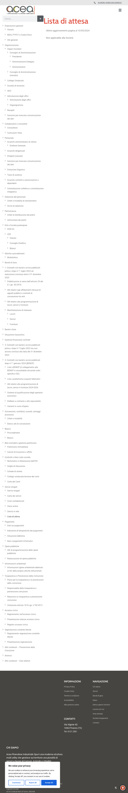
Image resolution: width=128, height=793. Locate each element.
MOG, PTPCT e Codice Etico (19, 35)
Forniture (14, 324)
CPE (9, 234)
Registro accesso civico (17, 624)
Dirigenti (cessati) (15, 156)
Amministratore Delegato (23, 62)
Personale (9, 138)
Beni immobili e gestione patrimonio (20, 443)
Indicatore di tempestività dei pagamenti (25, 531)
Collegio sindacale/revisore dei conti (23, 476)
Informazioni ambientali (15, 564)
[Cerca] (40, 19)
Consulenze (12, 128)
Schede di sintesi (14, 471)
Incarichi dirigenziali (16, 151)
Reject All (33, 783)
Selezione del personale (15, 197)
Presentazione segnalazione (19, 642)
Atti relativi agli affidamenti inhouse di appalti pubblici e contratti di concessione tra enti (24, 293)
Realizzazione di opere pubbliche (21, 558)
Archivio (8, 655)
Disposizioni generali (14, 26)
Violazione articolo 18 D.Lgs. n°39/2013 (24, 605)
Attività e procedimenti (14, 253)
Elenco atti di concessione (18, 424)
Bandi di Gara (11, 262)
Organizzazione (11, 45)
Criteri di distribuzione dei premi (21, 215)
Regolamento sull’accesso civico (21, 614)
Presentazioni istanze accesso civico (23, 619)
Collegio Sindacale (15, 80)
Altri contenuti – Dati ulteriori (17, 661)
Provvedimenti (13, 433)
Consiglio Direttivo (18, 243)
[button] (120, 10)
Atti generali (12, 40)
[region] (32, 775)
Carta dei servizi (14, 496)
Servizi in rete (13, 511)
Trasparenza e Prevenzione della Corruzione (24, 576)
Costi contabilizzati (15, 501)
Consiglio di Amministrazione (23, 53)
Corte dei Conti (13, 481)
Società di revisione (15, 86)
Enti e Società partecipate (16, 225)
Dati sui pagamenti (15, 525)
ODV (9, 91)
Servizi (13, 319)
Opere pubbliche (12, 546)
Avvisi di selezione (15, 206)
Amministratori (18, 67)
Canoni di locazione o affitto (19, 452)
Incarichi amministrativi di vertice (21, 142)
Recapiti (10, 110)
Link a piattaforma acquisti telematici (23, 379)
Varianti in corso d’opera (17, 406)
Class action (12, 506)
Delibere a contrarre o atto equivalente (24, 401)
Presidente (17, 56)
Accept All (49, 783)
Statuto (10, 29)
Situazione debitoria (16, 536)
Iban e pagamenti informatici (20, 541)
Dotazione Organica (16, 169)
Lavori (12, 314)
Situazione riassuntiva (14, 335)
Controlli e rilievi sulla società (17, 457)
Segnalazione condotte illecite (18, 630)
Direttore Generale (18, 145)
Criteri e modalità (14, 418)
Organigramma (16, 105)
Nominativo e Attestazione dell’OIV (22, 461)
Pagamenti (9, 522)
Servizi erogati (11, 487)
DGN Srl (10, 229)
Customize (16, 783)
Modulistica (12, 257)
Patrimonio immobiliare (17, 447)
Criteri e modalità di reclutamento (21, 201)
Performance (10, 211)
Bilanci (13, 248)
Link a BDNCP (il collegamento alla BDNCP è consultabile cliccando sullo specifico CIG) (23, 370)
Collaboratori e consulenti (16, 124)
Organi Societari (14, 49)
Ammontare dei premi (16, 220)
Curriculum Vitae (14, 133)
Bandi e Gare (10, 329)
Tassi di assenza (14, 175)
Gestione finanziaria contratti (17, 340)
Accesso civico (11, 610)
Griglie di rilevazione (16, 466)
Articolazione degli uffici (17, 96)
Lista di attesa (13, 516)
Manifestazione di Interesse (19, 310)
